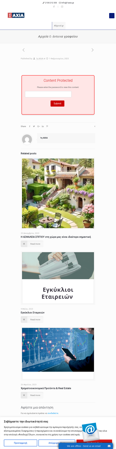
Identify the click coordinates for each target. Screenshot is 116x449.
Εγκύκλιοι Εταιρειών (33, 312)
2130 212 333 (51, 3)
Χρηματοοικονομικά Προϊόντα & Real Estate (46, 388)
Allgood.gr (59, 26)
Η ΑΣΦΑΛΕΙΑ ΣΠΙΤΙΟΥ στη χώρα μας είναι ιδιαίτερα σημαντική (56, 236)
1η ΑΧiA (39, 58)
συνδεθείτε (53, 413)
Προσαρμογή (20, 443)
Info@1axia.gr (68, 3)
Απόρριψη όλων (57, 443)
